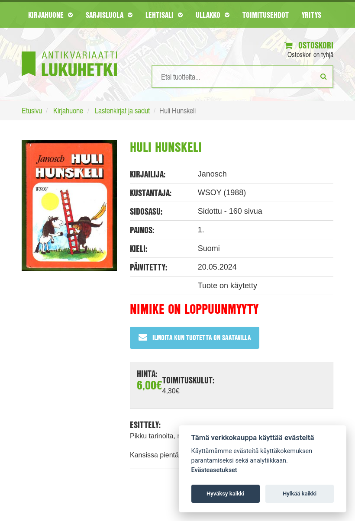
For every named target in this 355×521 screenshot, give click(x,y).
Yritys (311, 14)
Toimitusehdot (265, 14)
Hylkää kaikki (299, 493)
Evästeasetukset (214, 470)
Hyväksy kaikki (225, 493)
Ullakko (212, 14)
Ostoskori (308, 45)
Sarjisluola (109, 14)
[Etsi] (323, 76)
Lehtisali (164, 14)
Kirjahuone (50, 14)
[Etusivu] (69, 51)
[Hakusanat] (242, 76)
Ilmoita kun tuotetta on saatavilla (195, 337)
